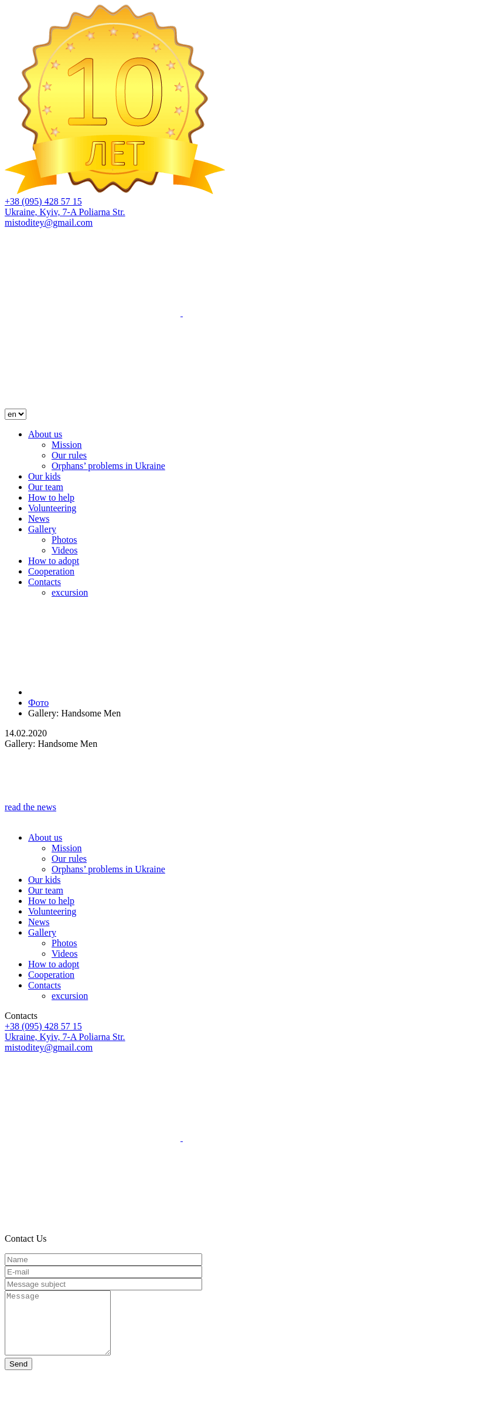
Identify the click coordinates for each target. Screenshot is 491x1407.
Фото (38, 703)
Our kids (44, 476)
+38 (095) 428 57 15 (43, 201)
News (38, 519)
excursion (70, 592)
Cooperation (51, 571)
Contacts (44, 582)
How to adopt (53, 561)
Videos (64, 550)
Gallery (42, 529)
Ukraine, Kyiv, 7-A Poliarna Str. (65, 212)
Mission (67, 445)
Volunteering (52, 508)
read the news (30, 807)
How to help (51, 497)
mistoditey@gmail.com (49, 222)
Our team (45, 487)
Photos (64, 540)
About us (45, 434)
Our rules (69, 455)
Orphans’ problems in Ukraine (108, 466)
